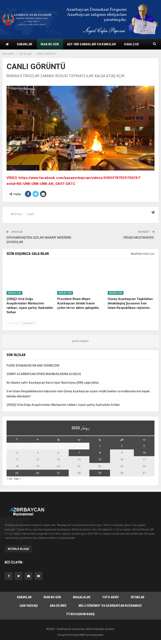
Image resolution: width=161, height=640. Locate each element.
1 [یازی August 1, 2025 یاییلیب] (100, 446)
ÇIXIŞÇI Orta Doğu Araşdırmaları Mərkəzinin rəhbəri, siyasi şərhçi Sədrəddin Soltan (63, 404)
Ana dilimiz (58, 606)
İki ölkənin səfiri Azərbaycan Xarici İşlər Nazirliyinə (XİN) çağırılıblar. (53, 382)
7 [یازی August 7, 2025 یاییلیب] (79, 452)
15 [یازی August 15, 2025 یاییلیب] (99, 459)
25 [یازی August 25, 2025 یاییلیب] (16, 473)
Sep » (17, 478)
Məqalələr (81, 597)
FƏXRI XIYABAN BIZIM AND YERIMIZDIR (33, 365)
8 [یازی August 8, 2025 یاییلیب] (100, 452)
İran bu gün (50, 44)
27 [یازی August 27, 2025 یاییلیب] (58, 473)
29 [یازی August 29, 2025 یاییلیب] (99, 473)
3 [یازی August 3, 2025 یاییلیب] (144, 446)
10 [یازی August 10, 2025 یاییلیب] (144, 452)
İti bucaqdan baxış (80, 614)
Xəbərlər (24, 44)
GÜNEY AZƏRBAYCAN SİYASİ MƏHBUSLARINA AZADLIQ (44, 374)
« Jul (9, 478)
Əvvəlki (14, 323)
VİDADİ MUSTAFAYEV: (139, 237)
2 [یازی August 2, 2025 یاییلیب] (122, 446)
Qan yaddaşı (29, 606)
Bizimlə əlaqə (18, 548)
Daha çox (131, 44)
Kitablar (137, 597)
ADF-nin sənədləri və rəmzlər (91, 44)
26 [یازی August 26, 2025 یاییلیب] (37, 473)
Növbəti (29, 323)
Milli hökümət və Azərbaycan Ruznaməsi (110, 606)
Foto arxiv (110, 597)
